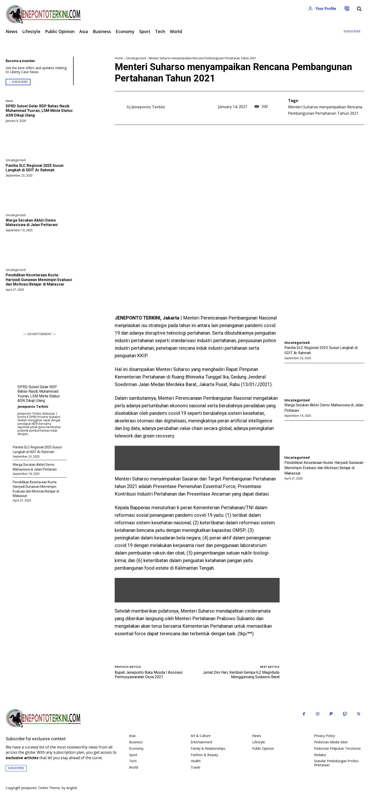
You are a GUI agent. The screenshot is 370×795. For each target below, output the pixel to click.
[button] (359, 9)
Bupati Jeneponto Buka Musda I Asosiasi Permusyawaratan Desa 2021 (149, 674)
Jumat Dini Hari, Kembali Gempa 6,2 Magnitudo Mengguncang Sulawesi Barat (241, 674)
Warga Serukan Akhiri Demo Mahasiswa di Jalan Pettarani (32, 222)
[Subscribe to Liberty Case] (352, 32)
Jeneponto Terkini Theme (40, 788)
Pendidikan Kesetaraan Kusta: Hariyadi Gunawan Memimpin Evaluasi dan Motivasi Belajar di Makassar (39, 279)
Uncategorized (15, 160)
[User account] (322, 8)
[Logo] (92, 14)
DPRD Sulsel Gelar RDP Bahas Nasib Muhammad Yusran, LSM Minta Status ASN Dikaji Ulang (39, 110)
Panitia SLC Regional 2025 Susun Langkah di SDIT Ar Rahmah (34, 167)
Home (119, 58)
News (9, 101)
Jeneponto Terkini (32, 406)
